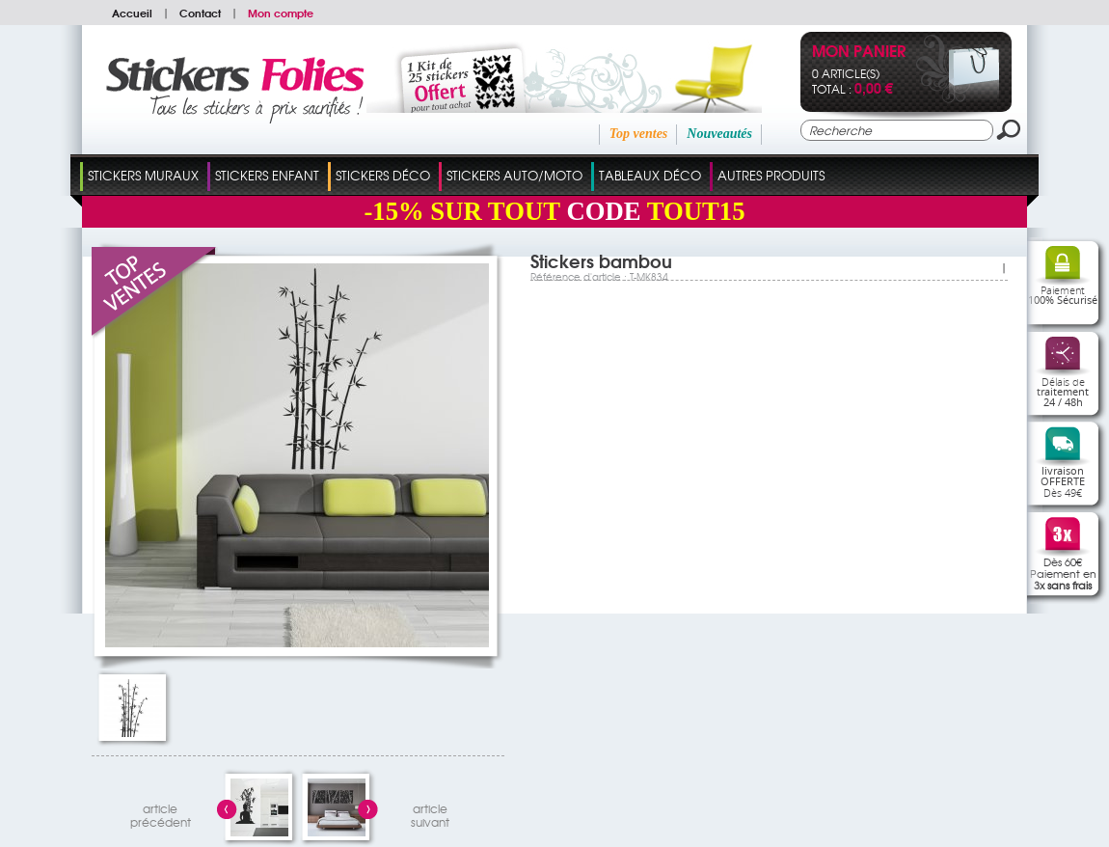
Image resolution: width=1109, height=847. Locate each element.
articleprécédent (160, 813)
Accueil (132, 12)
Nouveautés (719, 133)
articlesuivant (430, 813)
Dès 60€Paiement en (1063, 573)
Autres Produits (771, 175)
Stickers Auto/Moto (514, 175)
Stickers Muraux (143, 175)
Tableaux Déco (650, 175)
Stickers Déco (383, 175)
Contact (200, 12)
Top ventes (638, 133)
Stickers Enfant (267, 175)
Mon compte (280, 12)
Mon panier (859, 52)
